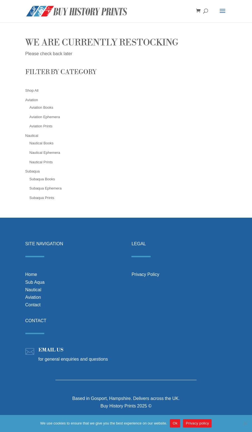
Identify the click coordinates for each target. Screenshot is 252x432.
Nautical (33, 289)
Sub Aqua (35, 282)
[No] (245, 423)
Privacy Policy (145, 274)
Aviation (33, 297)
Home (31, 274)
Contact (33, 304)
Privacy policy (197, 423)
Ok (175, 423)
